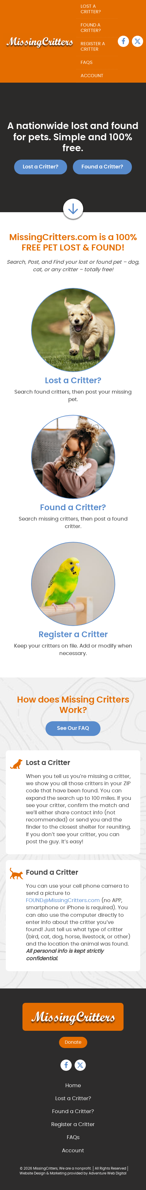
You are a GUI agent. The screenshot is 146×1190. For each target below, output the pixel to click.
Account (92, 75)
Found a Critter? (91, 28)
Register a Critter (93, 46)
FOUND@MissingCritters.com (63, 900)
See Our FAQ (73, 728)
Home (73, 1085)
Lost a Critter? (91, 9)
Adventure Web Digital (107, 1173)
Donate (73, 1042)
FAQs (86, 62)
